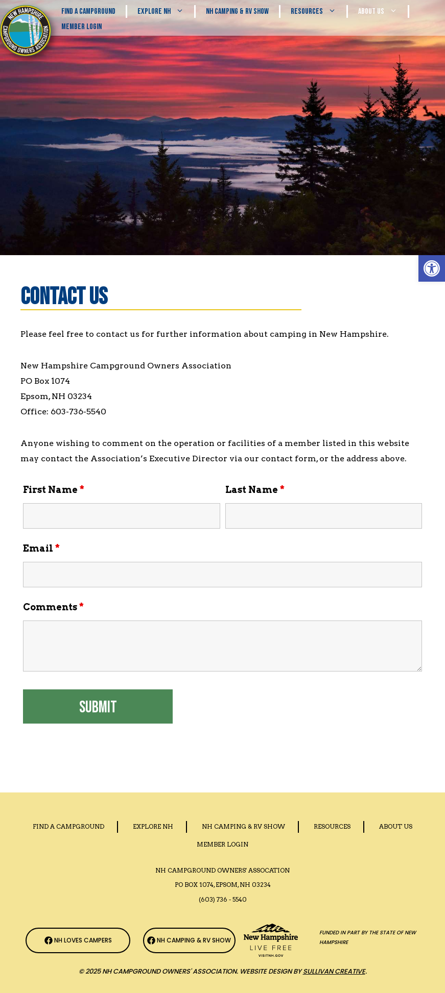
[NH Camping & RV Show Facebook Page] (189, 940)
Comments (53, 607)
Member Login (81, 27)
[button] (431, 268)
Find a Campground (68, 826)
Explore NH (165, 11)
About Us (383, 11)
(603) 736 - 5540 (223, 899)
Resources (318, 11)
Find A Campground (88, 11)
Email (41, 548)
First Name (53, 489)
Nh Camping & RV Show (237, 11)
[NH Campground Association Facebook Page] (78, 940)
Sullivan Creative (334, 971)
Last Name (255, 489)
